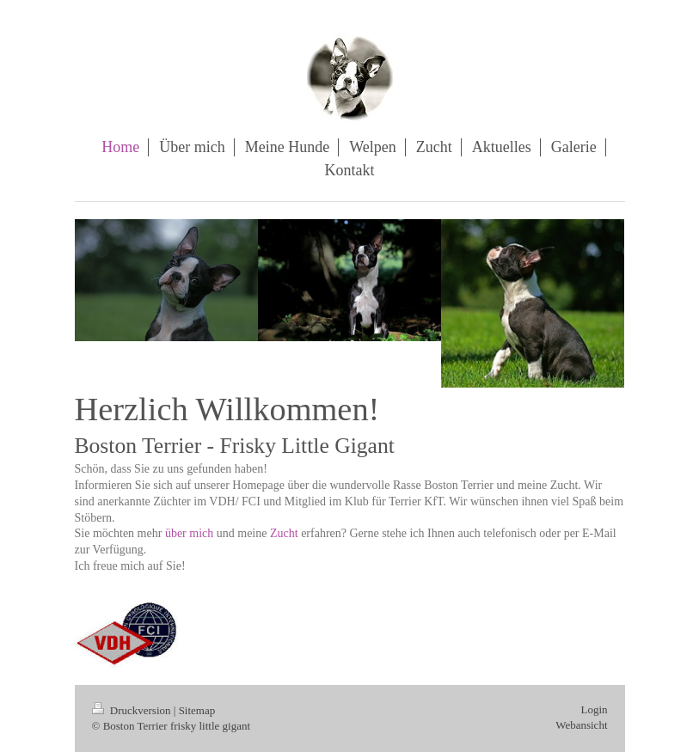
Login (593, 709)
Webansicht (581, 724)
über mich (189, 533)
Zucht (284, 533)
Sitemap (197, 710)
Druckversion (133, 710)
